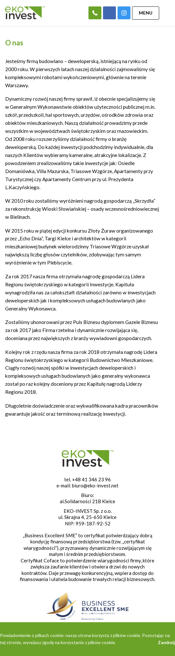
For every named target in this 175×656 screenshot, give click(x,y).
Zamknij (166, 642)
